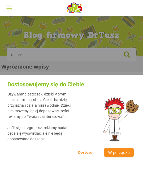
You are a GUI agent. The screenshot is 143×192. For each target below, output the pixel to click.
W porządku (119, 152)
